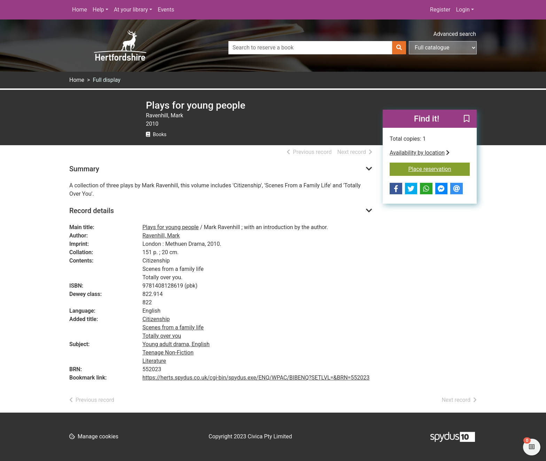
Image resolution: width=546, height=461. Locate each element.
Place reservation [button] (439, 168)
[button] (466, 119)
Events (166, 9)
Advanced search (455, 34)
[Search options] (443, 47)
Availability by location (420, 152)
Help (98, 9)
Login (462, 9)
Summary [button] (84, 169)
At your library (131, 9)
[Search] (399, 47)
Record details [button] (91, 210)
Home (79, 9)
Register (440, 9)
